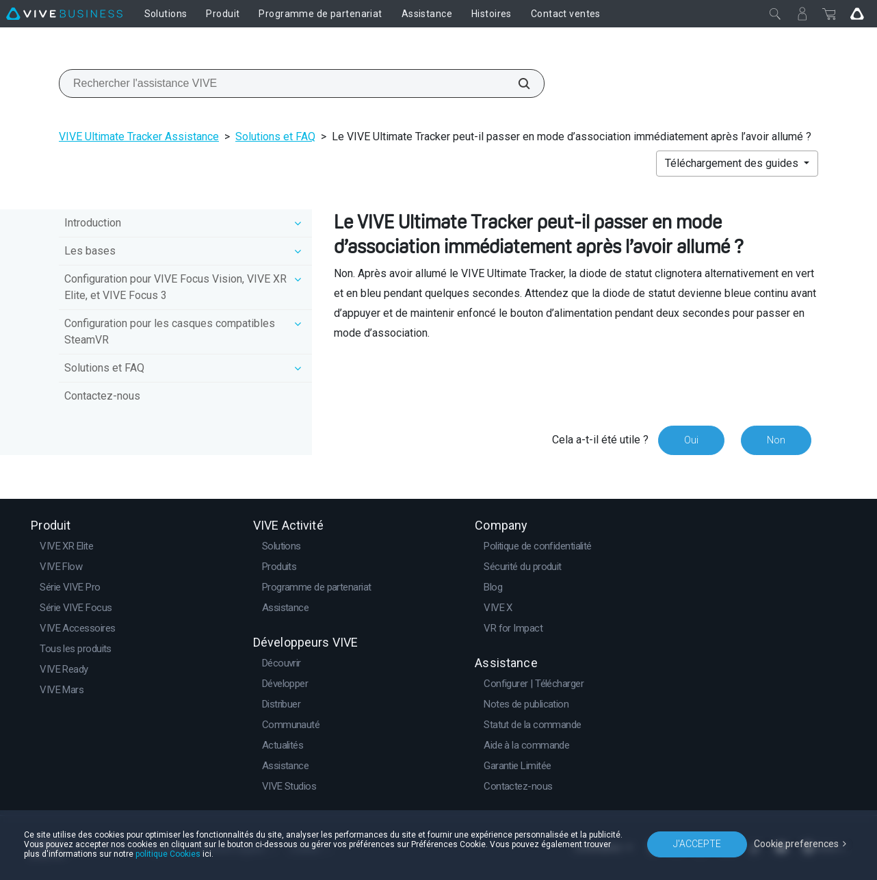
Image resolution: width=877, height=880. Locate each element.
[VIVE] (64, 14)
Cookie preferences (796, 843)
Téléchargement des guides (733, 163)
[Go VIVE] (857, 13)
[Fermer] (775, 13)
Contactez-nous (102, 395)
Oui (691, 440)
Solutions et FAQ (275, 136)
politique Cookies (167, 854)
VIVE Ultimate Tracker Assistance (139, 136)
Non (776, 440)
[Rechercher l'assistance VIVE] (516, 83)
